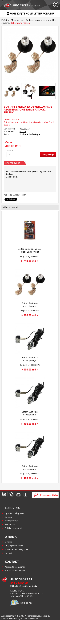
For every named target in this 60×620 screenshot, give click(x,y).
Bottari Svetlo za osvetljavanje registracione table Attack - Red (30, 307)
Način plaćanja (11, 520)
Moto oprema (17, 20)
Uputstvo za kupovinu (14, 513)
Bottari (23, 131)
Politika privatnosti (13, 528)
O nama (8, 542)
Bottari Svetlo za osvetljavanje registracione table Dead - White (30, 416)
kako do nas (26, 602)
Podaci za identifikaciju (15, 570)
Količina (9, 150)
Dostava (8, 517)
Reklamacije (10, 524)
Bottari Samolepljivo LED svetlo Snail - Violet (29, 250)
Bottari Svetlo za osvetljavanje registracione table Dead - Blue (30, 362)
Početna (5, 20)
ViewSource (33, 618)
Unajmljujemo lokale (14, 545)
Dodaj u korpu (48, 155)
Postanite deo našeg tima (16, 549)
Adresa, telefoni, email (15, 567)
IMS (22, 618)
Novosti (8, 553)
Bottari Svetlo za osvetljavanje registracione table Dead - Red (30, 470)
